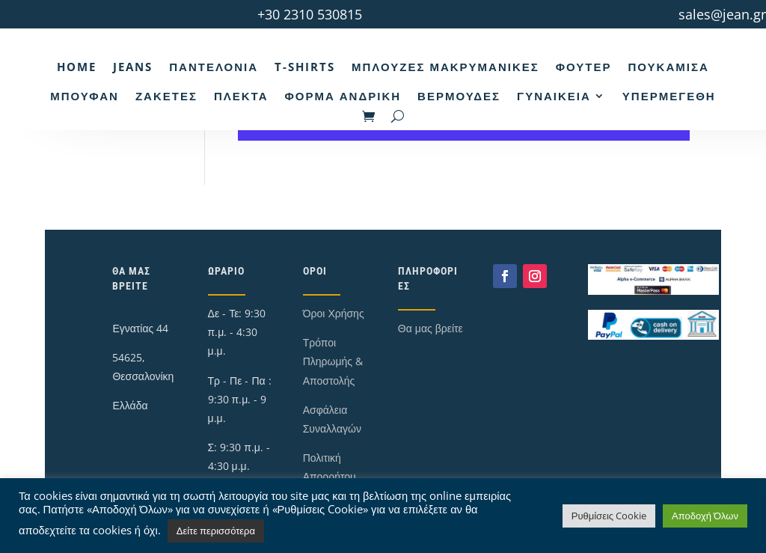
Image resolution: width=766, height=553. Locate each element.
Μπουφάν (84, 95)
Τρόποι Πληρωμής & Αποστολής (333, 361)
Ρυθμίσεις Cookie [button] (609, 515)
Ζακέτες (166, 95)
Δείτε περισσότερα (216, 530)
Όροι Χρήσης (333, 313)
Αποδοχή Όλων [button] (705, 515)
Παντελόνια (213, 66)
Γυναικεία (554, 95)
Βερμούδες (458, 95)
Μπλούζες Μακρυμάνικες (445, 66)
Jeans (133, 66)
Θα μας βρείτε (430, 328)
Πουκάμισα (668, 66)
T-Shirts (305, 66)
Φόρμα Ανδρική (342, 95)
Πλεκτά (241, 95)
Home (76, 66)
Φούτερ (584, 66)
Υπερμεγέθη (669, 95)
